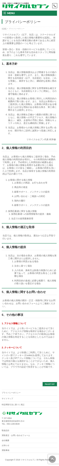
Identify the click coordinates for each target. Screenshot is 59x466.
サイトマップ (7, 398)
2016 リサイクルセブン (26, 460)
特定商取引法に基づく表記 (13, 405)
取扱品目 (5, 430)
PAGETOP (50, 384)
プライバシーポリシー (11, 393)
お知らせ (5, 445)
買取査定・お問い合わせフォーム (16, 435)
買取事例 (5, 450)
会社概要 (5, 440)
